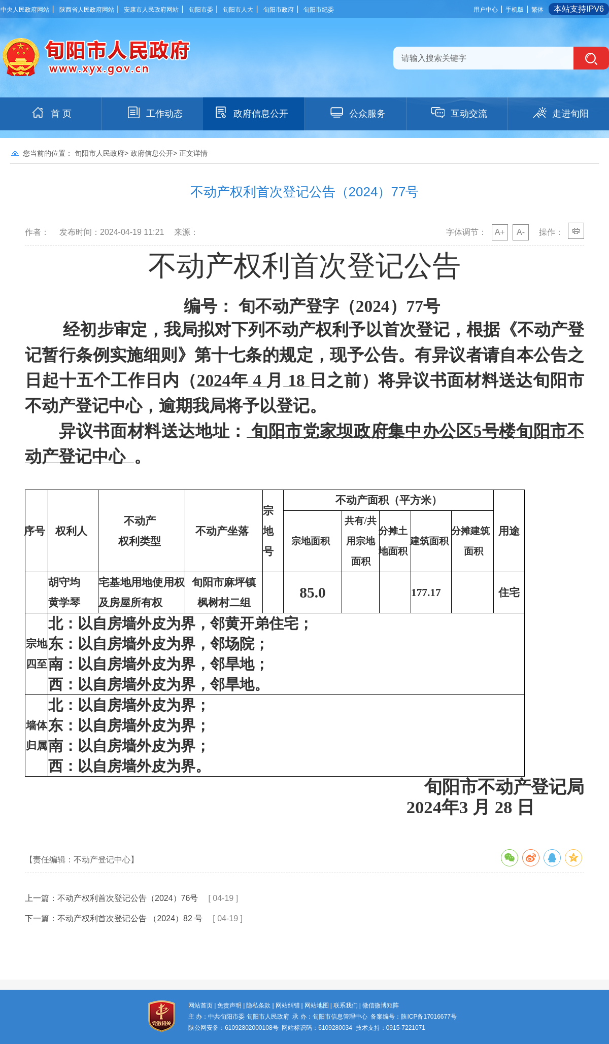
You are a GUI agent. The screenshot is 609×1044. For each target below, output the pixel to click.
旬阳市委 (201, 9)
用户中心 (485, 9)
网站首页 (200, 1005)
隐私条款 (258, 1005)
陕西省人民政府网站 (86, 9)
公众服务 (357, 112)
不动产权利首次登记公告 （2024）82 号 (129, 918)
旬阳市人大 (238, 9)
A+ (500, 232)
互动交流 (458, 112)
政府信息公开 (250, 112)
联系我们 (345, 1005)
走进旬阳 (560, 112)
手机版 (514, 9)
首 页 (51, 112)
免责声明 (229, 1005)
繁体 (537, 9)
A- (521, 232)
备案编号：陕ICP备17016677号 (413, 1016)
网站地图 (316, 1005)
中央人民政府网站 (25, 9)
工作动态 (154, 112)
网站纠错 (288, 1005)
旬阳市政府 (278, 9)
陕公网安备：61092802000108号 (233, 1027)
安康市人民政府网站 (151, 9)
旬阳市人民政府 (99, 153)
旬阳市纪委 (318, 9)
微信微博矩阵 (380, 1005)
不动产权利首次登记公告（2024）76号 (127, 898)
